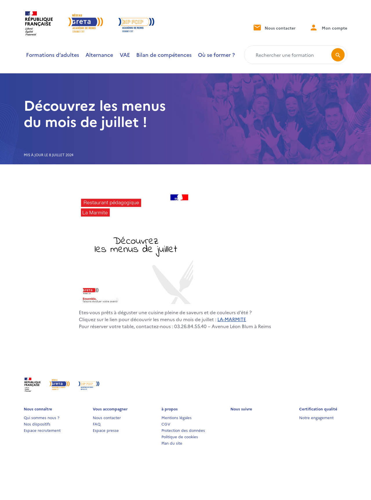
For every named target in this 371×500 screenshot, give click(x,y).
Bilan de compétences (164, 54)
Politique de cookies (179, 436)
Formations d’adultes (52, 54)
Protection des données (183, 430)
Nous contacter (274, 27)
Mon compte (328, 27)
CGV (165, 423)
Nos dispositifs (37, 423)
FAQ (97, 423)
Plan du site (171, 443)
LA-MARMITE (231, 319)
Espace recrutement (42, 430)
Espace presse (106, 430)
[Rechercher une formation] (288, 54)
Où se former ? (216, 54)
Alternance (99, 54)
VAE (125, 54)
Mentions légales (176, 417)
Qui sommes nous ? (41, 417)
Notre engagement (316, 417)
